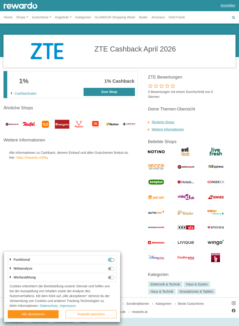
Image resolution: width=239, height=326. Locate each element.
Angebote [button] (62, 17)
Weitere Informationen (168, 129)
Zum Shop (109, 92)
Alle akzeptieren (33, 314)
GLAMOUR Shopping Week (115, 17)
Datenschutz (49, 306)
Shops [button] (20, 17)
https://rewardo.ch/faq (32, 157)
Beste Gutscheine (191, 303)
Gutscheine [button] (40, 17)
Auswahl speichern (91, 314)
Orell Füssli (177, 17)
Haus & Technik (162, 291)
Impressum (68, 306)
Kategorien (83, 17)
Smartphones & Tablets (196, 291)
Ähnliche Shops (163, 122)
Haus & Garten (197, 284)
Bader (143, 17)
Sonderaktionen (137, 303)
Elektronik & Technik (165, 284)
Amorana (158, 17)
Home (8, 17)
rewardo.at (140, 312)
